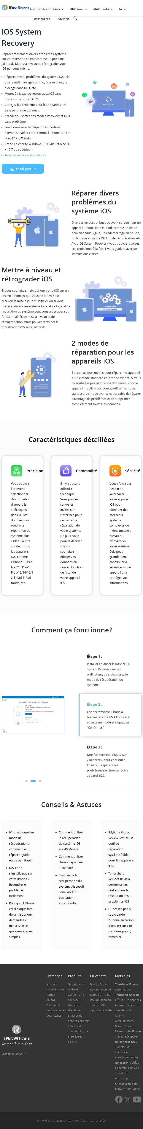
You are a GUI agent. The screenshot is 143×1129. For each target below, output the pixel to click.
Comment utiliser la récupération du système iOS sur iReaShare (71, 840)
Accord (50, 1000)
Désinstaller (53, 1015)
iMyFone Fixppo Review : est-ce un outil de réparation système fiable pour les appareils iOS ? (121, 849)
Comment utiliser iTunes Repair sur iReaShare (71, 862)
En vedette (98, 976)
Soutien (63, 19)
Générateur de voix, (127, 1068)
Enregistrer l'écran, (127, 1057)
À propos (52, 984)
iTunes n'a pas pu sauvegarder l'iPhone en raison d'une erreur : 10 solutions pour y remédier (121, 923)
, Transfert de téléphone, (126, 1047)
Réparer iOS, (123, 989)
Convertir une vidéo (127, 1089)
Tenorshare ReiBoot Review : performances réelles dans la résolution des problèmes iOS (119, 887)
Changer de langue (12, 1053)
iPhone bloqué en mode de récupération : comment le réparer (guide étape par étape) (21, 846)
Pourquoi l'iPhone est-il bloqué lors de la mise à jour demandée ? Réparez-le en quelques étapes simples (21, 920)
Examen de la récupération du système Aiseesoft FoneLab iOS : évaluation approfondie (71, 889)
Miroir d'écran (99, 984)
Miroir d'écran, (124, 1026)
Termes (50, 994)
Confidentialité (55, 989)
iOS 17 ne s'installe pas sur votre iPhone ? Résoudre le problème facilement (21, 882)
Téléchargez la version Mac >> (25, 155)
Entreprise (54, 976)
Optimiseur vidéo (101, 1010)
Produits (74, 976)
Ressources (42, 19)
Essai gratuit (23, 169)
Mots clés (122, 976)
